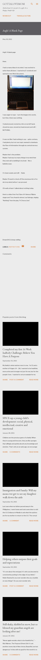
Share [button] (33, 247)
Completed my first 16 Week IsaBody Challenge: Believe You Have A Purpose (19, 353)
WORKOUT (7, 16)
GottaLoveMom (14, 4)
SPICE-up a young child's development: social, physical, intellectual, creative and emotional (18, 423)
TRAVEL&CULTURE (24, 16)
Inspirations (14, 247)
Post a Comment (17, 380)
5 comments (15, 452)
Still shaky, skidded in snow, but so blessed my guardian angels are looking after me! (20, 628)
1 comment (14, 521)
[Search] (32, 4)
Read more (33, 380)
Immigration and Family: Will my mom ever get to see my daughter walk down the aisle (19, 494)
